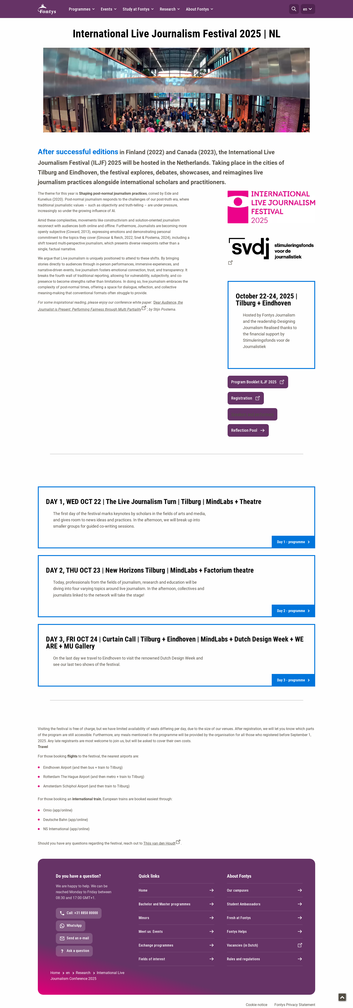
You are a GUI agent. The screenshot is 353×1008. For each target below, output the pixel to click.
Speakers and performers (252, 414)
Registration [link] (245, 398)
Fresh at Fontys (265, 917)
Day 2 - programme (293, 611)
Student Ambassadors (265, 904)
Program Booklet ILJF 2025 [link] (258, 382)
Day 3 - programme (293, 680)
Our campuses (265, 890)
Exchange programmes (176, 945)
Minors (176, 917)
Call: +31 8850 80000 (78, 913)
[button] (294, 9)
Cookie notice (256, 1005)
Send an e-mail (74, 938)
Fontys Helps (265, 931)
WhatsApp (70, 926)
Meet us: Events (176, 931)
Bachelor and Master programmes (176, 904)
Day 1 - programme (293, 542)
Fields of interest (176, 959)
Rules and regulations (265, 959)
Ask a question (74, 951)
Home (176, 890)
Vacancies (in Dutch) (265, 945)
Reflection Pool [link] (248, 430)
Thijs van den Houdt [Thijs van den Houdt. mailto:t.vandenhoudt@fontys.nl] (159, 843)
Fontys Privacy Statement (294, 1005)
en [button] (308, 9)
